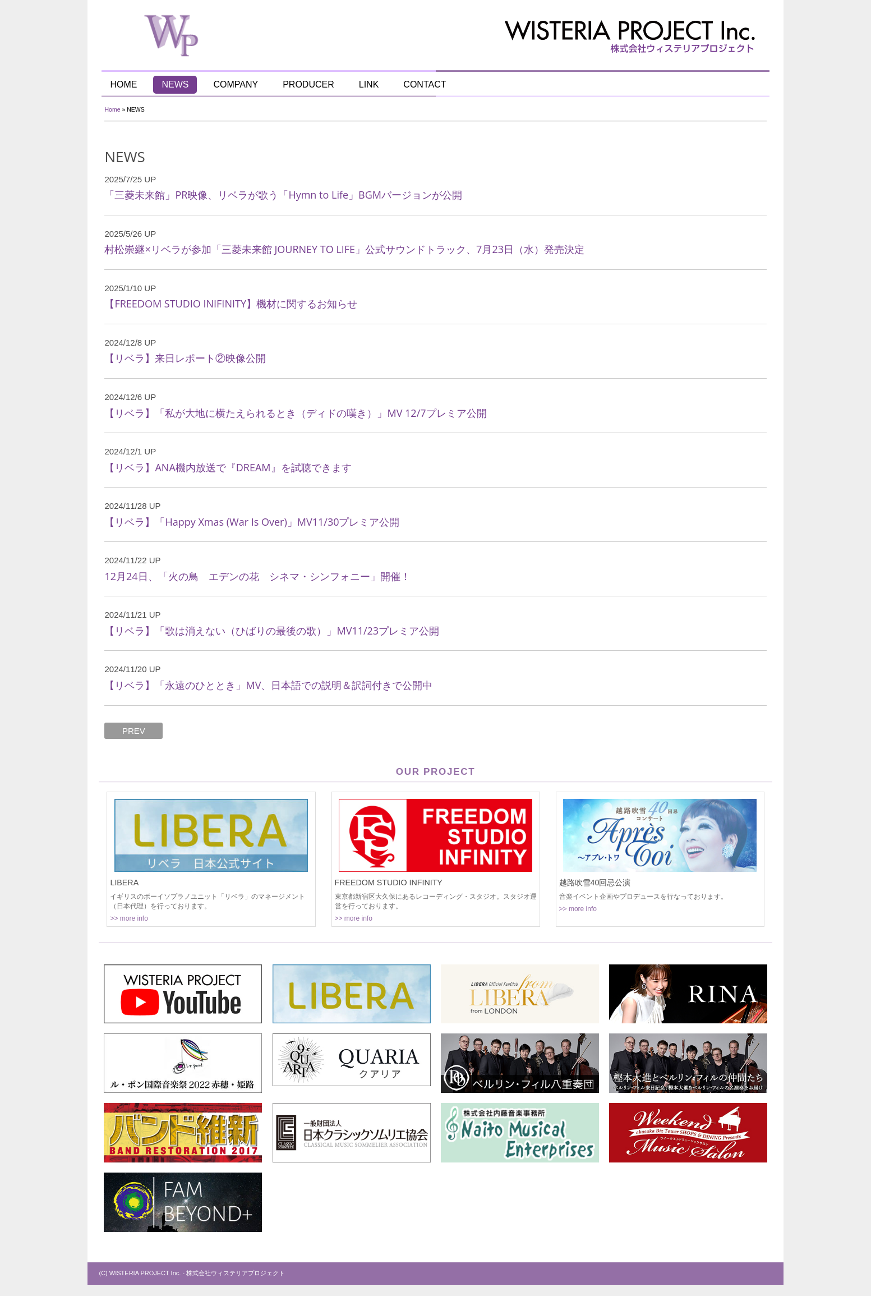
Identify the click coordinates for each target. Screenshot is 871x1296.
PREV (133, 731)
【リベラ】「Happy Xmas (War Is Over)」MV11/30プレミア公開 (252, 521)
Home (113, 109)
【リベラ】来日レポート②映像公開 (185, 358)
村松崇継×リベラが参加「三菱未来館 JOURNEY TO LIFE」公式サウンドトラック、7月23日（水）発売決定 (345, 249)
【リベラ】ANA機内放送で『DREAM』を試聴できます (228, 467)
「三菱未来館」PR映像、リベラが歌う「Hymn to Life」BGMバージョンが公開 (284, 194)
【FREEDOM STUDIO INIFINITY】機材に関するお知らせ (231, 303)
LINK (369, 84)
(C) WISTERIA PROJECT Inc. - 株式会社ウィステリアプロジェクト (192, 1273)
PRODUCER (308, 84)
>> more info (129, 918)
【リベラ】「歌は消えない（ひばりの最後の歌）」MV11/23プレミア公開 (272, 630)
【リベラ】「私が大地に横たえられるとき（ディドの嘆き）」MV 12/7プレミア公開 (296, 413)
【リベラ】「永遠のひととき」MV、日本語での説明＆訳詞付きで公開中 (269, 685)
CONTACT (424, 84)
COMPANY (236, 84)
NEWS (175, 84)
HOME (123, 84)
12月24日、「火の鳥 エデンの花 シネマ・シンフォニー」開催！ (258, 576)
